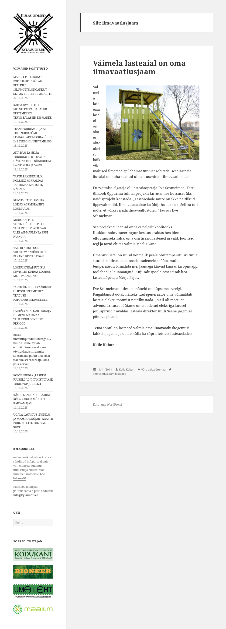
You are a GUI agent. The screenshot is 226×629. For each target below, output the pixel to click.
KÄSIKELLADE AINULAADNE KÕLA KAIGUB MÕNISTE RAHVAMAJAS (32, 399)
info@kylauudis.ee (25, 495)
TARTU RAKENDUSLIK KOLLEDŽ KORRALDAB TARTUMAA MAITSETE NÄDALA (28, 182)
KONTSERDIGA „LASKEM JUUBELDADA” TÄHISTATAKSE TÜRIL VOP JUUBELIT (33, 379)
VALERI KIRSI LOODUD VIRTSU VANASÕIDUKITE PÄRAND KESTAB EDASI (29, 252)
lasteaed (120, 374)
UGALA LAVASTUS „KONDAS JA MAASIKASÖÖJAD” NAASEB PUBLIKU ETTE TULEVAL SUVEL (33, 421)
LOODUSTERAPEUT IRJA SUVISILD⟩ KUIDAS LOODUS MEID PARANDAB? (32, 271)
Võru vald (147, 369)
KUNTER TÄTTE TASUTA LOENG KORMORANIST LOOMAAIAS (28, 204)
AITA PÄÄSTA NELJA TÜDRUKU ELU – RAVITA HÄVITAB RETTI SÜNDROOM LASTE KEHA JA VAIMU (32, 159)
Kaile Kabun (126, 369)
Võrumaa (160, 369)
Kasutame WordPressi (107, 404)
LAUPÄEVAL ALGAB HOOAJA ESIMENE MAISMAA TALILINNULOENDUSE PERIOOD (32, 317)
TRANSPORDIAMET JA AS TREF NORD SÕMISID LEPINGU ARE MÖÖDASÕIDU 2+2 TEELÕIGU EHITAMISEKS (32, 135)
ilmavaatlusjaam (103, 374)
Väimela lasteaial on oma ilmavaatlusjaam (139, 67)
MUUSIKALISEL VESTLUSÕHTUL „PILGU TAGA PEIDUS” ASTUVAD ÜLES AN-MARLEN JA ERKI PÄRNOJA (30, 228)
